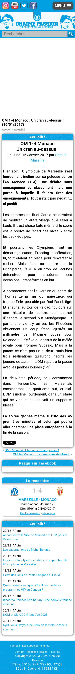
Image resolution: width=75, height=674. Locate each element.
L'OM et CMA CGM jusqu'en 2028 (25, 615)
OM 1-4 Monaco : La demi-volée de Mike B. (41, 454)
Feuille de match (30, 513)
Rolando (9, 340)
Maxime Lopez (46, 334)
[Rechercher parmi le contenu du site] (36, 34)
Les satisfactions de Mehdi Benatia (26, 549)
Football (15, 645)
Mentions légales (37, 651)
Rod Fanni (55, 302)
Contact (19, 651)
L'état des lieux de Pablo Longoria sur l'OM (31, 575)
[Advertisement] (37, 77)
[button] (63, 6)
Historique (48, 513)
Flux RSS (55, 651)
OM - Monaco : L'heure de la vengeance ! (32, 450)
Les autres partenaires (35, 645)
